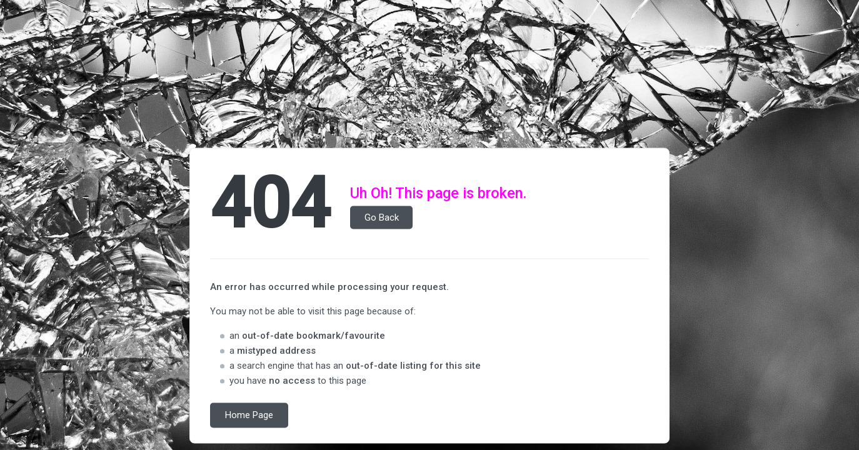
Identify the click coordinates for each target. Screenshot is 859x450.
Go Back (381, 217)
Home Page (249, 415)
